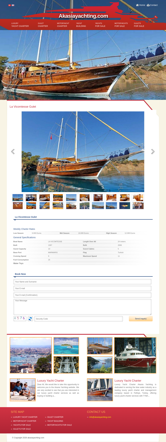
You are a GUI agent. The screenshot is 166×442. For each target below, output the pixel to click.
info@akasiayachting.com (100, 417)
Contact (154, 5)
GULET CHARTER (55, 417)
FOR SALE (100, 24)
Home (142, 5)
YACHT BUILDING (55, 421)
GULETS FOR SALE (22, 429)
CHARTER (43, 24)
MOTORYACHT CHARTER (24, 421)
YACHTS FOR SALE (22, 425)
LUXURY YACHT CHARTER (25, 417)
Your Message (82, 307)
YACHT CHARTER (20, 24)
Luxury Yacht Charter (50, 380)
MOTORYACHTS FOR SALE (59, 425)
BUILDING (81, 24)
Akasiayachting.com (83, 16)
